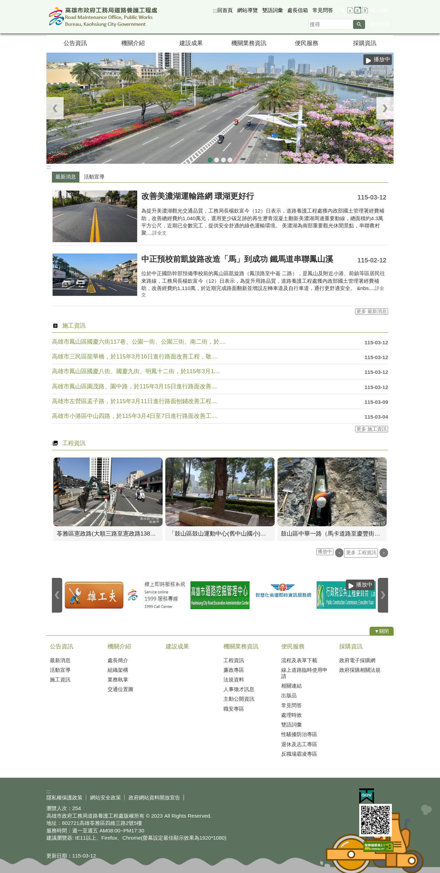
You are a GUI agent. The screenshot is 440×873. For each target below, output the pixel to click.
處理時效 (291, 715)
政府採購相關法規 (360, 670)
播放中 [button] (382, 59)
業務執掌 (118, 679)
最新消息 (60, 660)
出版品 (289, 695)
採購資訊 (364, 43)
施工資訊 (60, 679)
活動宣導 (60, 670)
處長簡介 (118, 660)
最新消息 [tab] (65, 177)
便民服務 (306, 43)
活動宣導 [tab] (94, 177)
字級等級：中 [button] (357, 10)
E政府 (366, 796)
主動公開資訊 (238, 699)
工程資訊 (233, 660)
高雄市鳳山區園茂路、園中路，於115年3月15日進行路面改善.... (135, 386)
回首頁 (225, 10)
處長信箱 (297, 10)
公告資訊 (75, 43)
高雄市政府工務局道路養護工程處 (104, 16)
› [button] (385, 108)
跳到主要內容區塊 (3, 3)
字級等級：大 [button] (365, 10)
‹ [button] (55, 108)
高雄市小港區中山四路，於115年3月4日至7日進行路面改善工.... (135, 416)
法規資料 (233, 679)
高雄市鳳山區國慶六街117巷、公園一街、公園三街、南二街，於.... (139, 341)
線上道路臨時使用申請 (304, 673)
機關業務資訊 (248, 43)
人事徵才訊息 (238, 689)
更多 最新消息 (371, 311)
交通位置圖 (120, 689)
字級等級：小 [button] (350, 10)
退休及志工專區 (299, 744)
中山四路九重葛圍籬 (210, 159)
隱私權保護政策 (64, 797)
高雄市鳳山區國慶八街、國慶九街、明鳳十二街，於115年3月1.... (136, 371)
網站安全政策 (105, 797)
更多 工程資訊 (361, 552)
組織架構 (118, 670)
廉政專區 (233, 670)
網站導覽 (247, 10)
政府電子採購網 (357, 660)
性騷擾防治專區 (299, 734)
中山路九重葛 (223, 159)
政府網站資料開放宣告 (154, 797)
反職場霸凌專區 (299, 754)
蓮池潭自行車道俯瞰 (216, 159)
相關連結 (291, 686)
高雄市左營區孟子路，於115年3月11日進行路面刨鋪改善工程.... (135, 401)
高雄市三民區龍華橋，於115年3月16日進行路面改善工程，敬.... (135, 356)
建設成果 (191, 43)
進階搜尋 (380, 24)
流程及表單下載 (299, 660)
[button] (359, 24)
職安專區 (233, 709)
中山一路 (230, 159)
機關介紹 (133, 43)
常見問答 (322, 10)
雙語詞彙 (272, 10)
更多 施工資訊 (371, 429)
